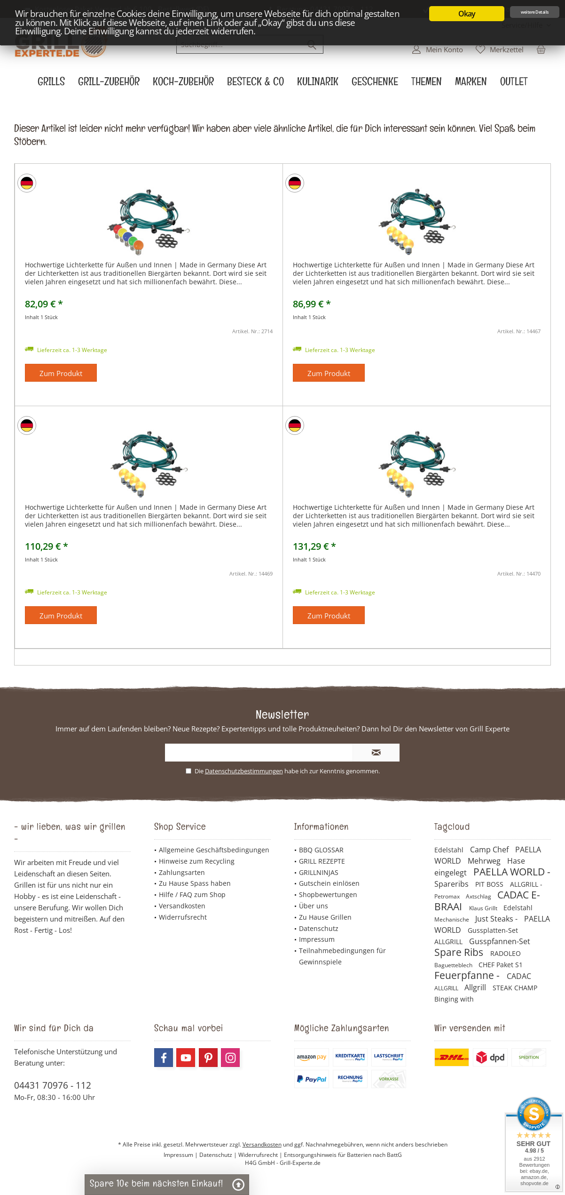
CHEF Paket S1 (501, 964)
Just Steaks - (497, 919)
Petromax (447, 896)
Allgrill (476, 987)
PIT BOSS (490, 884)
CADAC (519, 976)
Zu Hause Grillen (325, 917)
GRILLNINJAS (318, 872)
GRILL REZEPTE (322, 861)
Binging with (454, 998)
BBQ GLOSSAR (321, 849)
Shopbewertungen (328, 894)
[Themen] (426, 84)
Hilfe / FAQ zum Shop (192, 894)
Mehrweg (485, 861)
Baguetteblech (454, 965)
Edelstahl (449, 849)
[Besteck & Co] (255, 84)
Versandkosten (182, 905)
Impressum (317, 939)
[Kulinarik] (317, 84)
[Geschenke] (375, 84)
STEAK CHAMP (515, 987)
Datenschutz (318, 928)
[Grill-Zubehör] (108, 84)
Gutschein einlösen (329, 883)
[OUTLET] (514, 84)
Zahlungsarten (182, 872)
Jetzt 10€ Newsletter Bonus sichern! (491, 9)
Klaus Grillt (484, 908)
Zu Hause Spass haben (195, 883)
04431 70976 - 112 (52, 1085)
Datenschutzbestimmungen (244, 771)
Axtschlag (479, 896)
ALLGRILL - (526, 884)
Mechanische (452, 919)
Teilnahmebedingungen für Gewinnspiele (342, 956)
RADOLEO (505, 953)
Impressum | (181, 1155)
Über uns (313, 905)
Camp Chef (490, 849)
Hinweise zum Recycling (197, 861)
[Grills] (51, 84)
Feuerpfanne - (468, 975)
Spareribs (452, 884)
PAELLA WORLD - (511, 871)
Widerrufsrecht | (261, 1155)
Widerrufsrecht (183, 917)
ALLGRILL (449, 941)
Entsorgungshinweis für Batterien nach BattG (343, 1155)
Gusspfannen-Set (499, 941)
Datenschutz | (218, 1155)
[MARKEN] (471, 84)
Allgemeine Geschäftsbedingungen (214, 849)
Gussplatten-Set (493, 930)
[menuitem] (522, 25)
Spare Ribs (460, 952)
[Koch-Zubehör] (183, 84)
